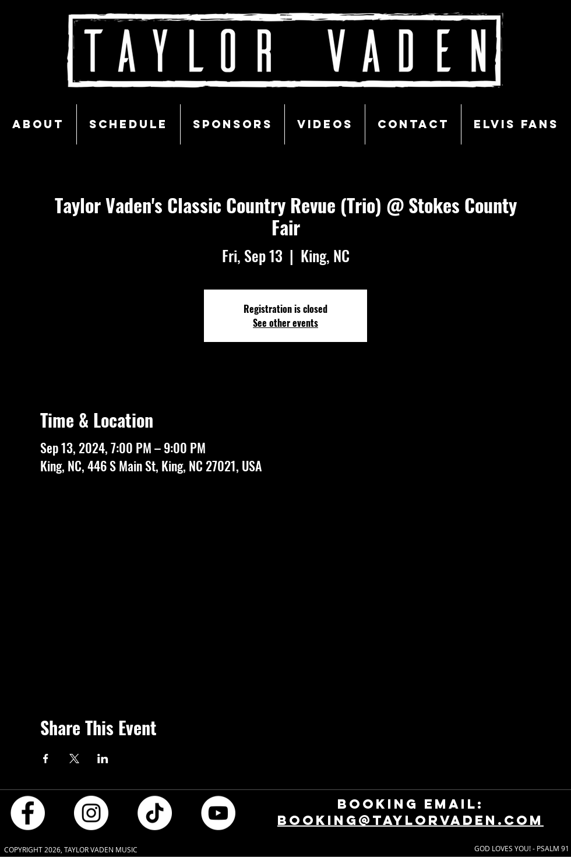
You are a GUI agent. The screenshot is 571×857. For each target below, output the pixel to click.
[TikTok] (155, 812)
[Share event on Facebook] (45, 758)
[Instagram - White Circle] (91, 812)
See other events (285, 323)
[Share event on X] (74, 758)
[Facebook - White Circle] (27, 812)
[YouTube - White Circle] (218, 812)
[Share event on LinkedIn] (102, 758)
